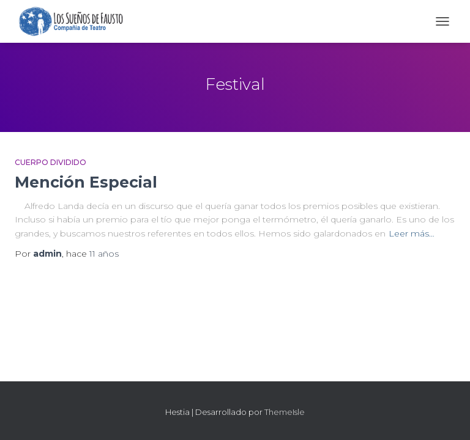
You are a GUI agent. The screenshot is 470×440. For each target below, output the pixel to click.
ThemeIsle (284, 412)
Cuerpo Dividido (50, 162)
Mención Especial (86, 182)
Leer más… (412, 233)
